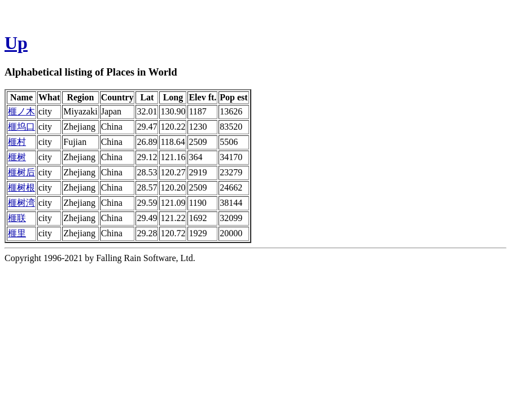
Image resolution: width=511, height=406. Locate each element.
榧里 (17, 233)
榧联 (17, 218)
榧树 (17, 157)
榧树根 (21, 187)
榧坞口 (21, 126)
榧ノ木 (21, 111)
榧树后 (21, 172)
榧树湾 (21, 203)
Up (16, 43)
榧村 (17, 142)
